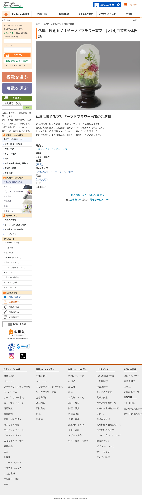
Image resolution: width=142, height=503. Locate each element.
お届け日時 (64, 14)
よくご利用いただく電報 (15, 224)
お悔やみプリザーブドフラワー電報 (55, 172)
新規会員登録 (103, 419)
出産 (70, 392)
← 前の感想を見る (77, 195)
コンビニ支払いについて (14, 267)
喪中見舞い (9, 173)
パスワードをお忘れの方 (14, 65)
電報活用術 (14, 307)
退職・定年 (73, 419)
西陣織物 (7, 201)
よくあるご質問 (85, 14)
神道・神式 (9, 149)
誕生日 (71, 387)
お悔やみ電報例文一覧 (108, 408)
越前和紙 (7, 196)
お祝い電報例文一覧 (106, 403)
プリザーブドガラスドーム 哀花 (51, 149)
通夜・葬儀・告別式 (13, 144)
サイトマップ (103, 452)
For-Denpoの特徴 (20, 14)
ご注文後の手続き (11, 277)
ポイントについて (11, 287)
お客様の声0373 (68, 24)
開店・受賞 (73, 408)
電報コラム (14, 312)
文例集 (129, 14)
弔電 (39, 164)
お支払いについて (107, 14)
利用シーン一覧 (76, 376)
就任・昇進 (73, 403)
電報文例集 (8, 252)
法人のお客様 (107, 4)
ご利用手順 (42, 14)
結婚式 (71, 381)
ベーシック (8, 187)
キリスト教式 (10, 154)
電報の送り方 (15, 297)
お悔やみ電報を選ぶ (13, 182)
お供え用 (41, 179)
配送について (9, 272)
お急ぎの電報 (10, 220)
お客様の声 (14, 317)
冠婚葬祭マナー (16, 302)
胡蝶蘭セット (9, 211)
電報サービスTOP (42, 24)
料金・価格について (12, 257)
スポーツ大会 (75, 435)
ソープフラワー (11, 234)
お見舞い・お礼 (76, 397)
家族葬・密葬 (10, 168)
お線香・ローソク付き (14, 229)
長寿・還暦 (73, 430)
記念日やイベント (77, 424)
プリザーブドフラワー (13, 191)
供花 (5, 206)
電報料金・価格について (109, 424)
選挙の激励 (73, 414)
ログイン (136, 20)
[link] (23, 347)
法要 (6, 158)
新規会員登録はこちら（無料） (17, 61)
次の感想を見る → (98, 195)
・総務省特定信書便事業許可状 (17, 338)
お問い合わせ (17, 324)
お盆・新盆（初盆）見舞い (16, 163)
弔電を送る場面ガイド (14, 139)
